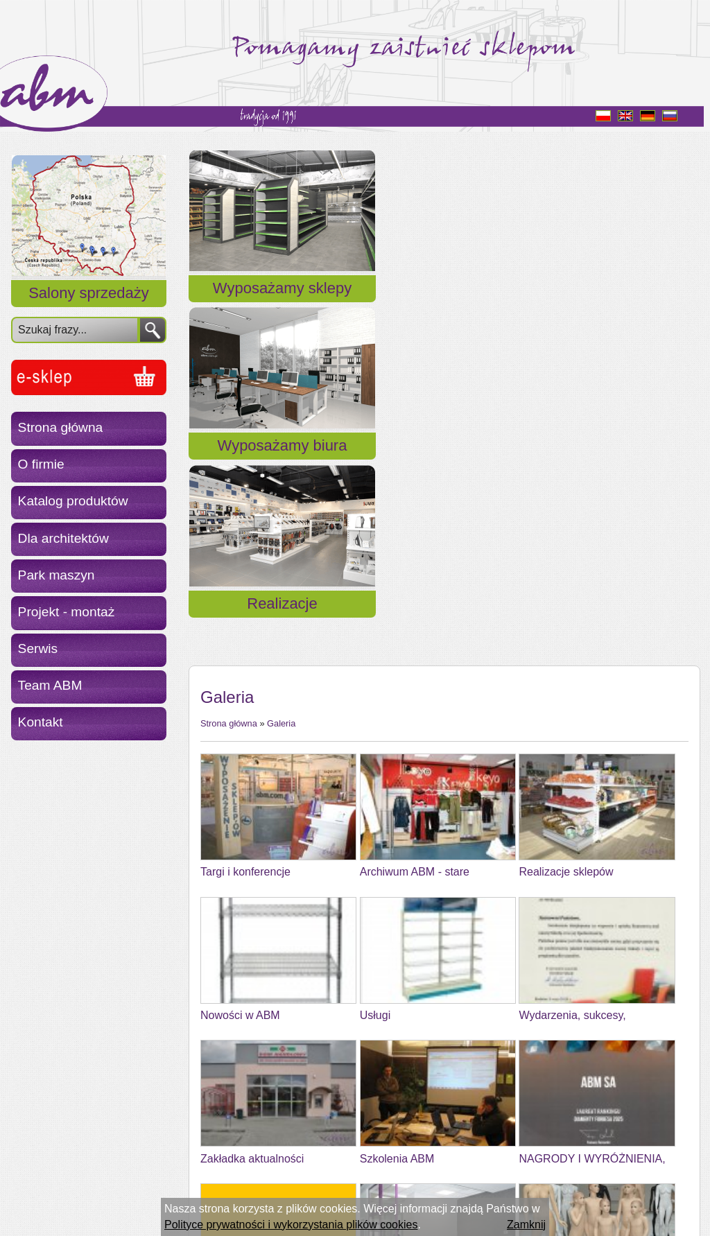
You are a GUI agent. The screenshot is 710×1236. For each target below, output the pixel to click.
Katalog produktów (73, 501)
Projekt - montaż (66, 611)
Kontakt (40, 722)
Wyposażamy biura (444, 304)
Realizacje (617, 304)
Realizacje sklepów (566, 531)
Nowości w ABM (240, 674)
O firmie (41, 464)
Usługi (375, 674)
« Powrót (222, 1148)
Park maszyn (56, 575)
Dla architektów (63, 538)
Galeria (281, 382)
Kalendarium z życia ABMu (426, 1105)
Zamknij (526, 1224)
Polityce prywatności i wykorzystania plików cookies (290, 1224)
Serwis (38, 648)
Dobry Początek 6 (403, 961)
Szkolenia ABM (397, 818)
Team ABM (50, 685)
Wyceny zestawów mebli (579, 961)
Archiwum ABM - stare (414, 531)
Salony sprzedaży (88, 293)
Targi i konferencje (245, 531)
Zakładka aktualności (252, 818)
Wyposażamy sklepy (270, 304)
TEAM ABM (229, 1105)
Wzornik (220, 961)
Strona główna (60, 427)
